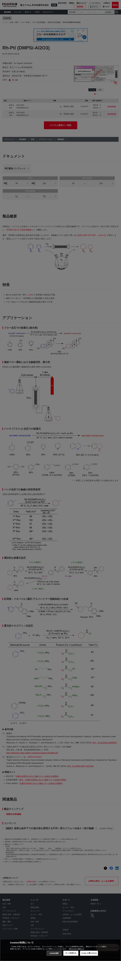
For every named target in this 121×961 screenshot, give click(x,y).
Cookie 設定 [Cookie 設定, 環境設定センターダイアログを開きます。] (54, 953)
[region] (60, 950)
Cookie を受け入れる (89, 953)
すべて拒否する (70, 953)
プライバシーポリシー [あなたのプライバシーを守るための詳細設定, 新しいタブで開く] (76, 949)
